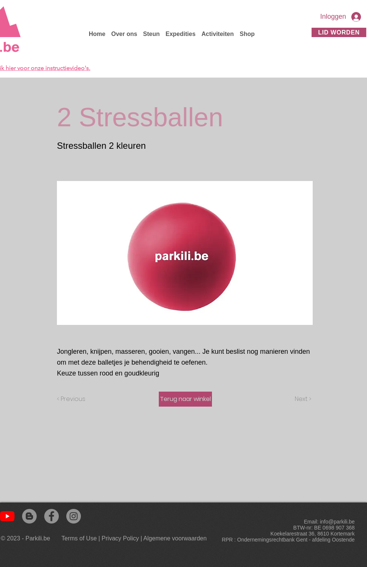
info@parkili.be (337, 522)
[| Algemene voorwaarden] (173, 538)
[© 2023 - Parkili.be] (27, 538)
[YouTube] (7, 516)
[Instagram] (73, 516)
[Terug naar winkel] (185, 399)
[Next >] (302, 399)
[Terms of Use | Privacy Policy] (100, 538)
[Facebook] (51, 516)
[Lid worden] (339, 32)
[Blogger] (29, 516)
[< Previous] (72, 399)
